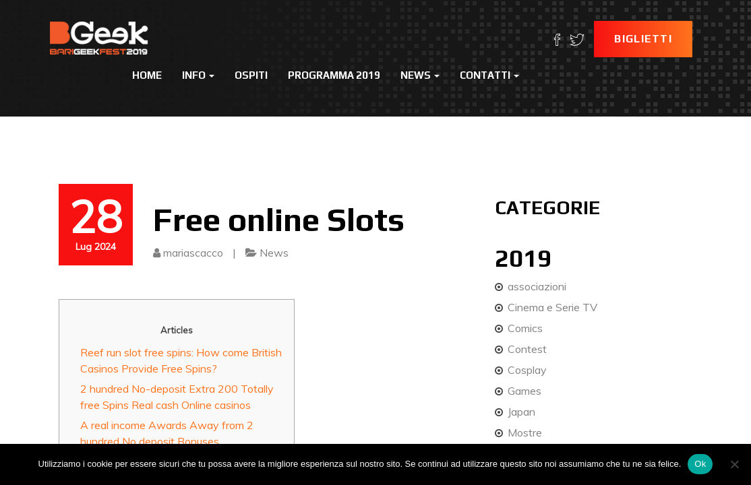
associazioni (537, 286)
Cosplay (527, 370)
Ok (700, 464)
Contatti (489, 75)
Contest (527, 349)
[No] (734, 464)
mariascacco (193, 252)
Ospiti (251, 75)
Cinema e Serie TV (552, 307)
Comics (525, 328)
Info (198, 75)
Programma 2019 (334, 75)
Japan (521, 411)
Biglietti (643, 38)
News (420, 75)
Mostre (525, 432)
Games (524, 390)
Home (147, 75)
